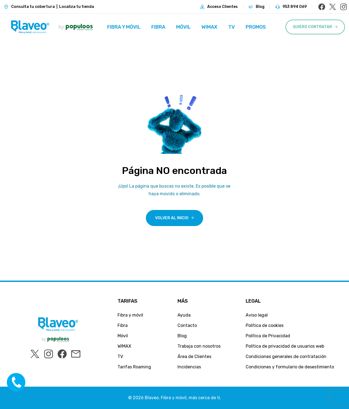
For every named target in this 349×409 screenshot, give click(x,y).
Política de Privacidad (268, 335)
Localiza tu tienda (76, 6)
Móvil (183, 27)
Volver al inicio (171, 218)
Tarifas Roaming (134, 366)
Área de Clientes (194, 356)
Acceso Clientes (222, 6)
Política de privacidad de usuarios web (285, 346)
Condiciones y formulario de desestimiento (290, 366)
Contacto (187, 325)
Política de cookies (265, 325)
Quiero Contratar (312, 27)
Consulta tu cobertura (33, 6)
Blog (260, 6)
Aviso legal (257, 315)
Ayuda (184, 315)
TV (231, 27)
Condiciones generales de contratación (286, 356)
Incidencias (189, 366)
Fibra (158, 27)
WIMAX (209, 27)
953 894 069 (294, 6)
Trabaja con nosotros (199, 346)
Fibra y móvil (123, 27)
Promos (256, 27)
